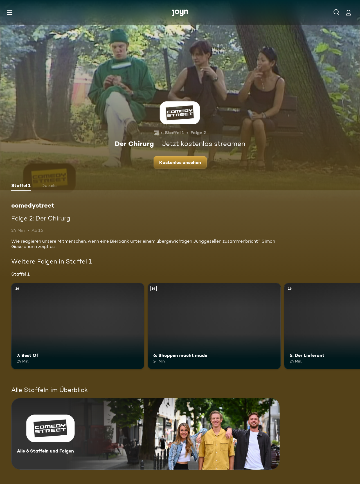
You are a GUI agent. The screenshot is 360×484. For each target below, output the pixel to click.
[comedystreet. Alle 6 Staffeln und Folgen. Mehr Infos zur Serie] (145, 434)
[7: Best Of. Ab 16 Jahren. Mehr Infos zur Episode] (77, 326)
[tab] (21, 186)
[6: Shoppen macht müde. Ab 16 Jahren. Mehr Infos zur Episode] (214, 326)
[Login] (348, 12)
